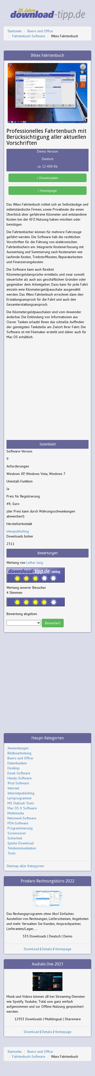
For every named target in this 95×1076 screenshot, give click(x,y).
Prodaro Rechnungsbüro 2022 (47, 881)
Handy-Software (19, 778)
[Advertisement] (47, 389)
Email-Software (18, 773)
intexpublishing (17, 531)
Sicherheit (14, 838)
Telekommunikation (21, 848)
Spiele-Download (20, 843)
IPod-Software (18, 783)
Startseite (14, 31)
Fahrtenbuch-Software (28, 36)
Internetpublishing (20, 793)
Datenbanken (17, 763)
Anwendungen (18, 748)
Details (47, 949)
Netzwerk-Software (21, 818)
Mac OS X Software (22, 808)
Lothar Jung (34, 562)
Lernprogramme (19, 798)
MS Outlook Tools (20, 803)
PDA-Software (17, 823)
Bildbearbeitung (19, 753)
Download (31, 949)
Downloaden (47, 178)
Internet (13, 788)
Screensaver (16, 833)
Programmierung (20, 828)
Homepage (47, 190)
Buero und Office (40, 31)
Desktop (13, 768)
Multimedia (15, 813)
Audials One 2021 (47, 964)
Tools (11, 853)
